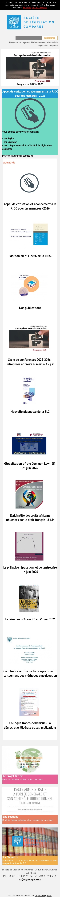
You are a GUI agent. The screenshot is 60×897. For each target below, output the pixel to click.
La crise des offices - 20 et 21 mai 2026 (30, 619)
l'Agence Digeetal (43, 895)
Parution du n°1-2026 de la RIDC (30, 256)
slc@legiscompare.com (30, 879)
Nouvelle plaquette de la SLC (30, 412)
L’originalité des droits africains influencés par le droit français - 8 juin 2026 (30, 520)
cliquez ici (27, 155)
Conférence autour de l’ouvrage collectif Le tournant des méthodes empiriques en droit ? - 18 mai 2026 (30, 675)
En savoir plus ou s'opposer (35, 7)
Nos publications (30, 308)
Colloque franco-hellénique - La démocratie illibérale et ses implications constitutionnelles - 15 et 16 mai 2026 (30, 727)
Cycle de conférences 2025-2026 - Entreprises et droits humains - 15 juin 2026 (30, 364)
